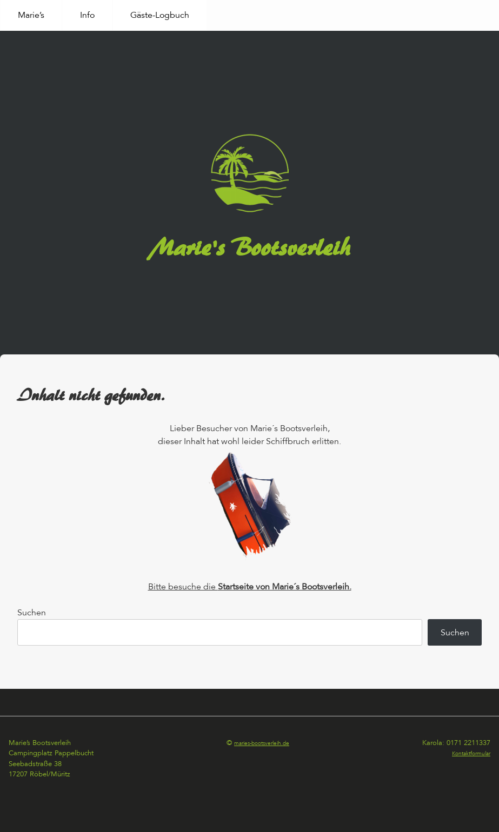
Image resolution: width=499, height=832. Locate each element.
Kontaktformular (471, 753)
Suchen (31, 612)
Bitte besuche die (249, 586)
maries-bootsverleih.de (261, 743)
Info (87, 15)
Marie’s (31, 15)
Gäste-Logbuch (159, 15)
